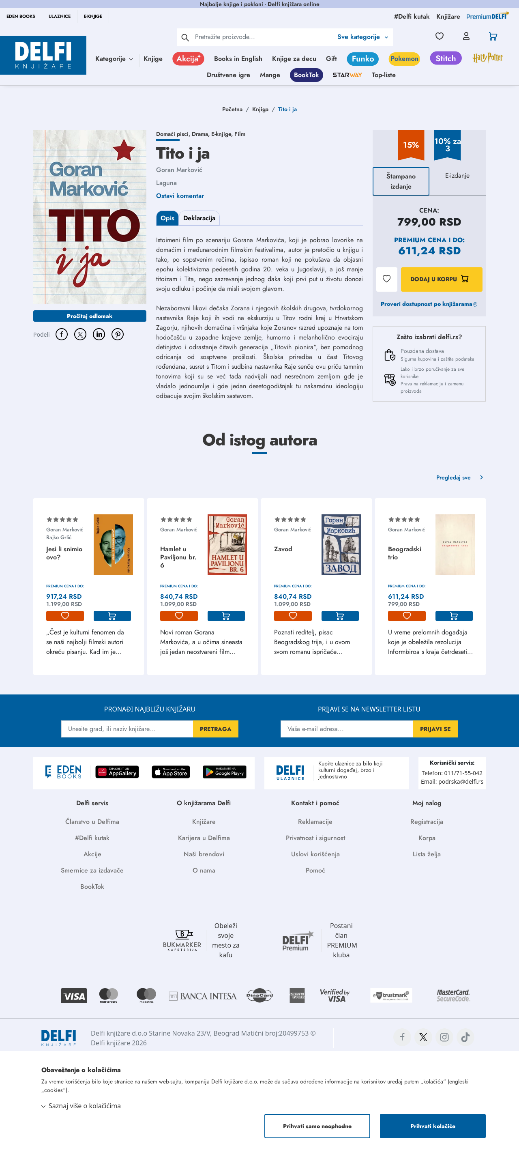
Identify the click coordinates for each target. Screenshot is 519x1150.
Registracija (426, 821)
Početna (232, 109)
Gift (331, 58)
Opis (167, 218)
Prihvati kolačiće (432, 1126)
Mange (270, 75)
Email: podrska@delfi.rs (452, 781)
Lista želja (427, 854)
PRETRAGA (216, 729)
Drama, (201, 134)
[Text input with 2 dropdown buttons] (264, 37)
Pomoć (315, 870)
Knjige (153, 58)
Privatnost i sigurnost (315, 838)
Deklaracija (199, 218)
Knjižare (204, 821)
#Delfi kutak (92, 838)
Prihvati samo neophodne (317, 1126)
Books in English (238, 58)
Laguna (166, 182)
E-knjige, (222, 134)
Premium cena (420, 240)
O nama (204, 870)
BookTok (306, 75)
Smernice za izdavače (92, 870)
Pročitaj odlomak (90, 316)
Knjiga (260, 109)
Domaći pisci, (174, 134)
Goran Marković (179, 169)
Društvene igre (228, 75)
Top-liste (384, 75)
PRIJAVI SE (435, 729)
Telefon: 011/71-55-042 (452, 773)
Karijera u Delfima (204, 838)
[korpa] (112, 616)
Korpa (426, 838)
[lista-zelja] (65, 616)
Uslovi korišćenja (315, 854)
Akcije (92, 854)
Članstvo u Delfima (92, 821)
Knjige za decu (294, 58)
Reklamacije (315, 821)
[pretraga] (185, 37)
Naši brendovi (204, 854)
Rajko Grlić (58, 537)
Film (239, 134)
